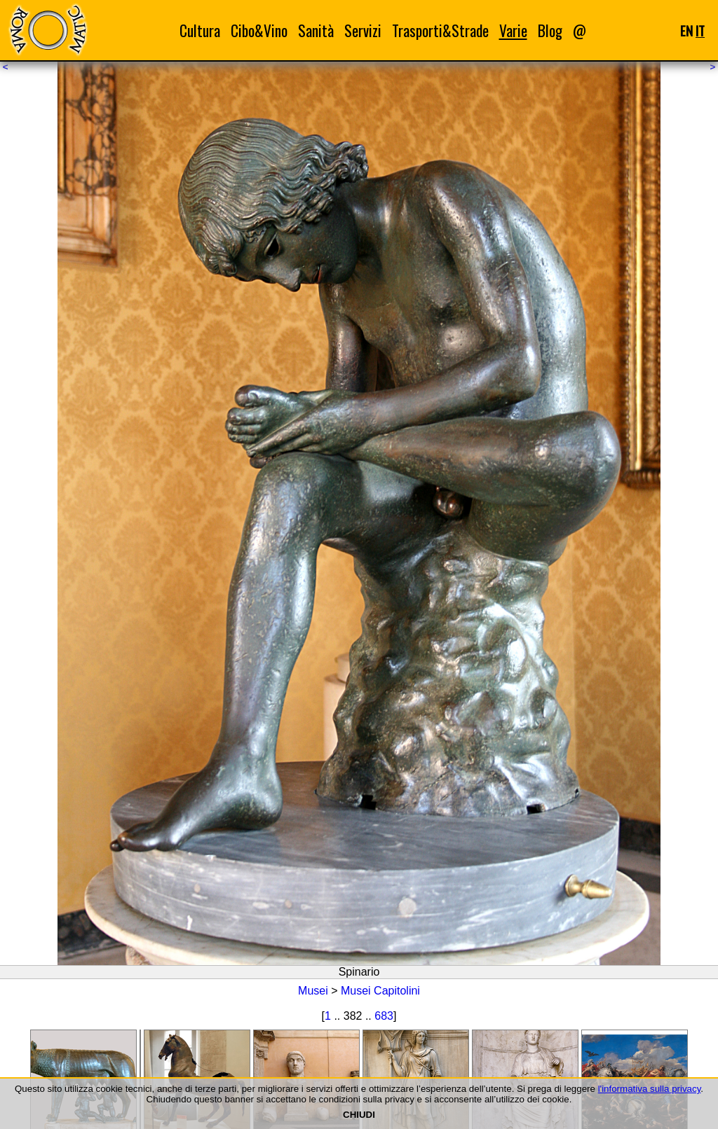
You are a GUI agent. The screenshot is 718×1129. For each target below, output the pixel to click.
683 (383, 1016)
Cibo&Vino (259, 30)
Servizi (362, 30)
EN (686, 30)
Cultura (200, 30)
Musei (313, 991)
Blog (550, 30)
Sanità (316, 30)
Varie (513, 30)
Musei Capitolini (380, 991)
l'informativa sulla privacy (649, 1088)
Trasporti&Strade (440, 30)
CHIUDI (359, 1114)
